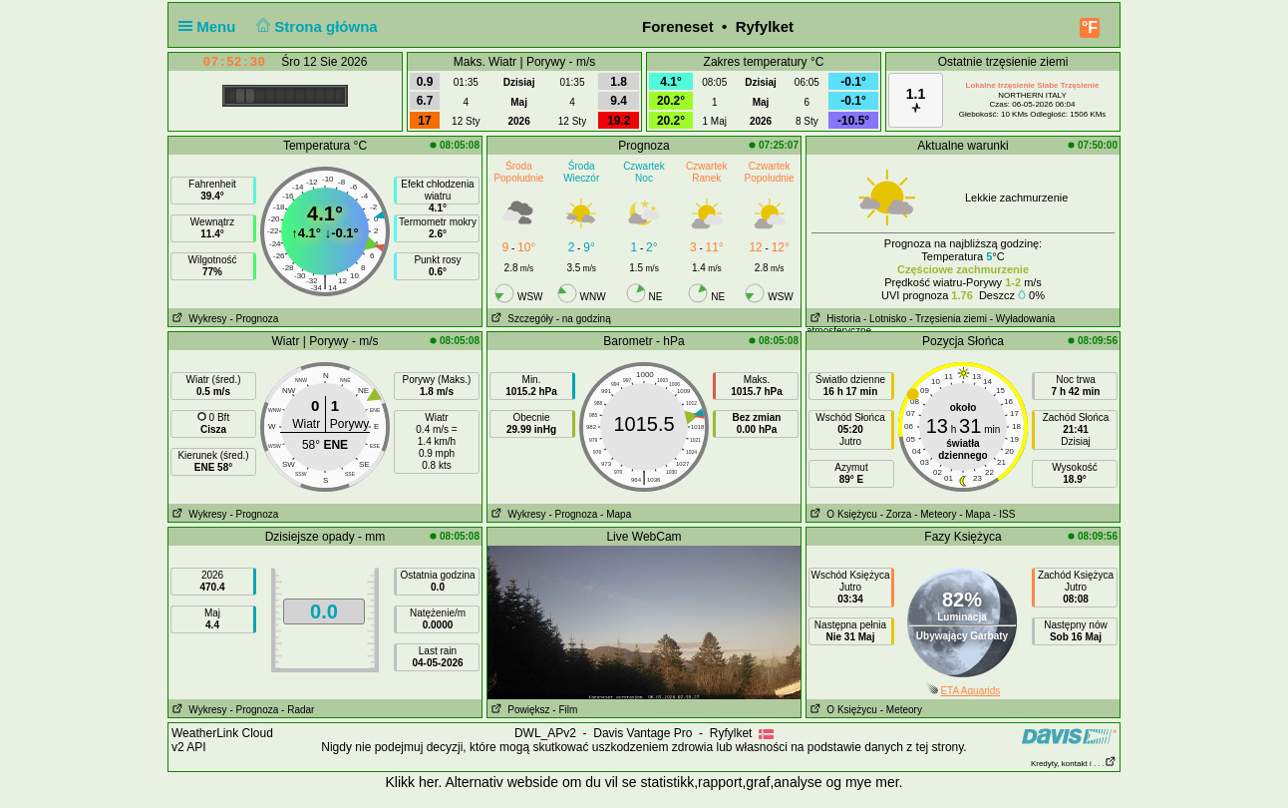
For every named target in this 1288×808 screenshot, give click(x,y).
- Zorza (896, 514)
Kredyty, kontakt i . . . (1074, 763)
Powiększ (518, 709)
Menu (211, 26)
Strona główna (315, 26)
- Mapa (615, 514)
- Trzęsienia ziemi (948, 318)
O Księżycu (841, 514)
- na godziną (583, 318)
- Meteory (935, 514)
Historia (833, 318)
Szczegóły (520, 318)
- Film (564, 709)
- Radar (297, 709)
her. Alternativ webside (488, 782)
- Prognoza (253, 318)
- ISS (1004, 514)
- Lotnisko (884, 318)
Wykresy (197, 318)
